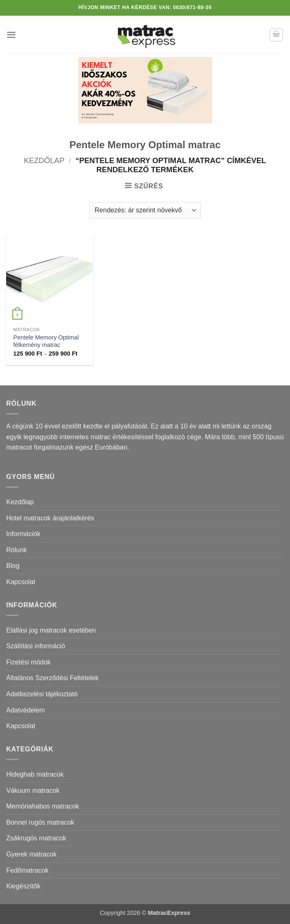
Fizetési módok (28, 662)
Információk (23, 533)
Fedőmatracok (27, 870)
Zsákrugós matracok (36, 838)
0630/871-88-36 (192, 7)
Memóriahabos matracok (42, 806)
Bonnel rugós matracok (40, 822)
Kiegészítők (23, 886)
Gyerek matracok (31, 854)
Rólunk (16, 549)
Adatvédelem (25, 710)
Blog (12, 565)
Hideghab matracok (35, 774)
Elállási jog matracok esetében (51, 630)
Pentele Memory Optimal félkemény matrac (46, 341)
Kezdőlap (44, 160)
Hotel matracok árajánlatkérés (50, 518)
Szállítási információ (35, 646)
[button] (11, 34)
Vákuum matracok (33, 790)
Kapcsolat (20, 581)
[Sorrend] (145, 210)
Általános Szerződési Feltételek (52, 677)
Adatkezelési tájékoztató (42, 694)
